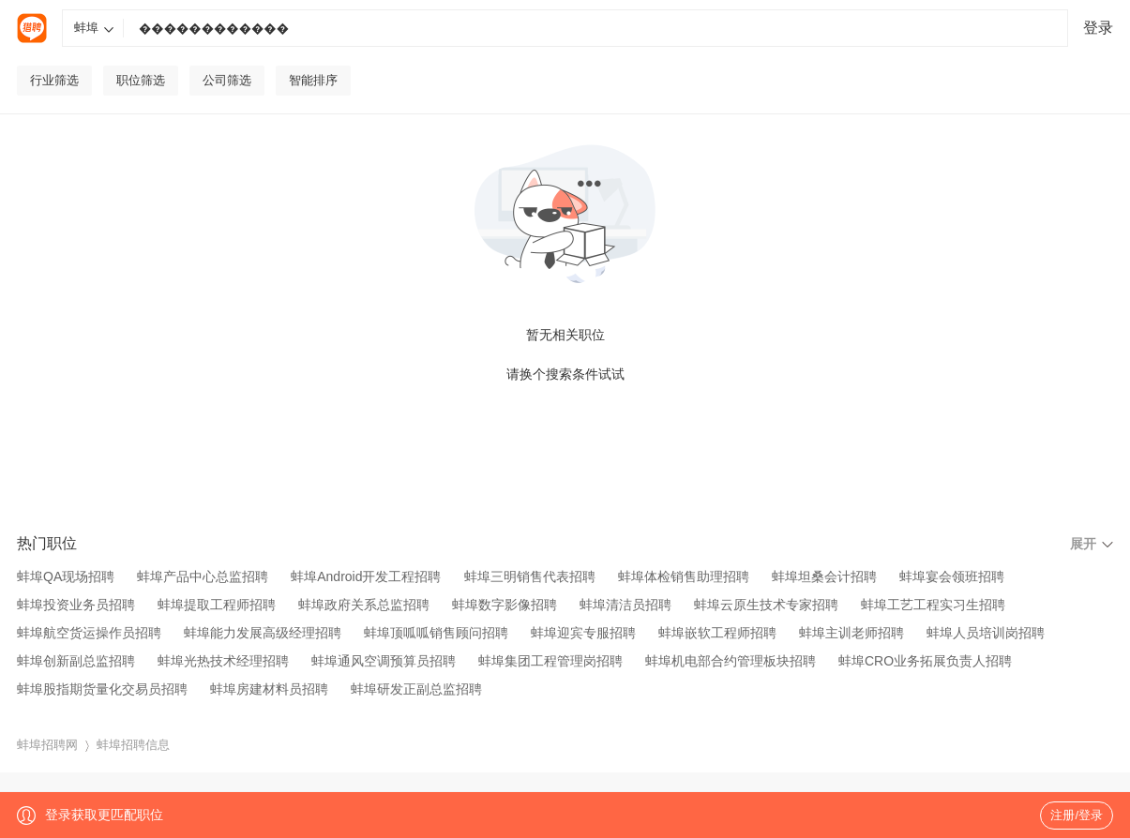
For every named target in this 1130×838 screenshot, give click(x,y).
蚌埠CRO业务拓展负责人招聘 (925, 660)
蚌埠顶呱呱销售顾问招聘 (436, 632)
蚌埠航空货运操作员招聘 (89, 632)
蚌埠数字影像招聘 (504, 604)
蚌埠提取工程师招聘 (217, 604)
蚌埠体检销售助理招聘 (683, 576)
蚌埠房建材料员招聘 (269, 688)
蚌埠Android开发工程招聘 (366, 576)
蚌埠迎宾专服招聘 (583, 632)
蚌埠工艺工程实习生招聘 (933, 604)
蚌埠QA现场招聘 (65, 576)
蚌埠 (94, 28)
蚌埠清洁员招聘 (625, 604)
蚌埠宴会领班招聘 (951, 576)
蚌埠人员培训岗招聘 (986, 632)
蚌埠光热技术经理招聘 (223, 660)
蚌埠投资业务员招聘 (76, 604)
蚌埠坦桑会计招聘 (824, 576)
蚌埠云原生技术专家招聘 (766, 604)
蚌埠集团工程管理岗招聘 (550, 660)
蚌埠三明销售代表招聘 (529, 576)
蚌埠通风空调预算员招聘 (383, 660)
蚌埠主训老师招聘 (851, 632)
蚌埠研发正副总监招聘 (416, 688)
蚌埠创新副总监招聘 (76, 660)
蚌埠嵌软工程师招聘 (717, 632)
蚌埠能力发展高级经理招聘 (262, 632)
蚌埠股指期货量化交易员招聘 (102, 688)
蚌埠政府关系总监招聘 (363, 604)
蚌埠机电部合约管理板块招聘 (730, 660)
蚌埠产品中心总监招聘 (202, 576)
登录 (1098, 28)
